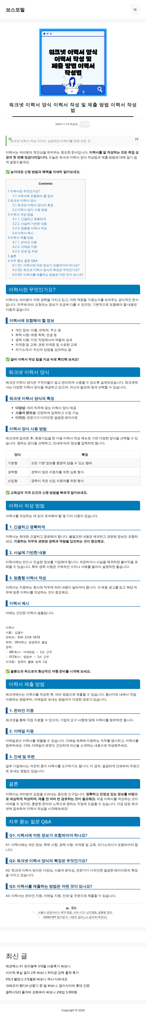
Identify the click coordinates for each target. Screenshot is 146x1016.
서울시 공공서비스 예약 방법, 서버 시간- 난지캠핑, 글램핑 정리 (75, 912)
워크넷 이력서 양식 (22, 200)
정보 (73, 907)
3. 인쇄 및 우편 (25, 251)
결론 (12, 256)
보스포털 (15, 9)
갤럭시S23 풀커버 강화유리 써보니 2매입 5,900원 (41, 992)
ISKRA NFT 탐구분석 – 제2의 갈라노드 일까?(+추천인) (75, 917)
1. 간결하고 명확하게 (29, 219)
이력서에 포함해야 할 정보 (32, 196)
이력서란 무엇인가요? (24, 191)
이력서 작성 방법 (20, 214)
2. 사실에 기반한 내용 (29, 223)
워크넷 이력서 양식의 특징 (32, 205)
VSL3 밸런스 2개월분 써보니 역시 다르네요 (36, 979)
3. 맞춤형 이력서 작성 (29, 228)
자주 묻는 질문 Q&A (23, 261)
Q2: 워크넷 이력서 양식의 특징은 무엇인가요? (45, 270)
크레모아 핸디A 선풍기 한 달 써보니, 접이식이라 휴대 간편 (48, 985)
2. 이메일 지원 (24, 247)
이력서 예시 (22, 233)
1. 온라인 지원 (24, 242)
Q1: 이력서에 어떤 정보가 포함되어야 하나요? (45, 265)
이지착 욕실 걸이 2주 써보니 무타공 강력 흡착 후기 (42, 972)
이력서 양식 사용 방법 (29, 210)
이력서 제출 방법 (20, 237)
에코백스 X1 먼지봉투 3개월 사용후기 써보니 (38, 966)
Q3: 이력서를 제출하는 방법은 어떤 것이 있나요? (47, 274)
